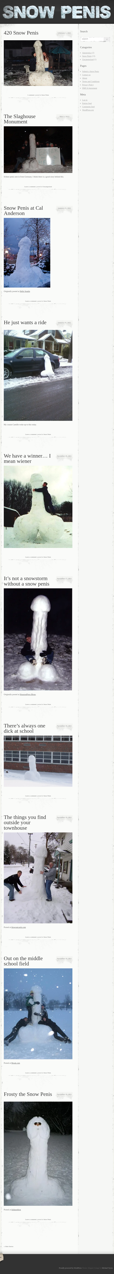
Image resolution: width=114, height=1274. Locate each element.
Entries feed (87, 103)
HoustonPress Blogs (28, 694)
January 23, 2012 (64, 208)
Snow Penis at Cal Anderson (23, 210)
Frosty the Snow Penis (28, 1094)
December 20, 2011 (64, 456)
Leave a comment (30, 186)
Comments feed (88, 107)
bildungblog (16, 1210)
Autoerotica (86, 53)
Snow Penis (45, 95)
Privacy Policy (88, 85)
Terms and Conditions (90, 81)
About (84, 78)
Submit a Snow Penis (90, 71)
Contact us (86, 75)
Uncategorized (47, 186)
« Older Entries (8, 1246)
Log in (84, 100)
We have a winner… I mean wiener (27, 458)
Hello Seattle (25, 291)
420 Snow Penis (21, 33)
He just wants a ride (25, 322)
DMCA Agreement (89, 88)
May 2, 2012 (64, 116)
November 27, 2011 (64, 578)
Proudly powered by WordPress (70, 1268)
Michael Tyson (107, 1268)
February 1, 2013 (64, 33)
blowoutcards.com (18, 927)
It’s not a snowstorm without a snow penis (26, 581)
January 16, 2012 (64, 323)
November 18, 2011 (64, 726)
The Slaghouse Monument (20, 118)
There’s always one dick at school (24, 728)
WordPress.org (88, 110)
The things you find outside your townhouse (25, 822)
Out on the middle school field (23, 961)
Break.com (15, 1063)
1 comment (30, 95)
